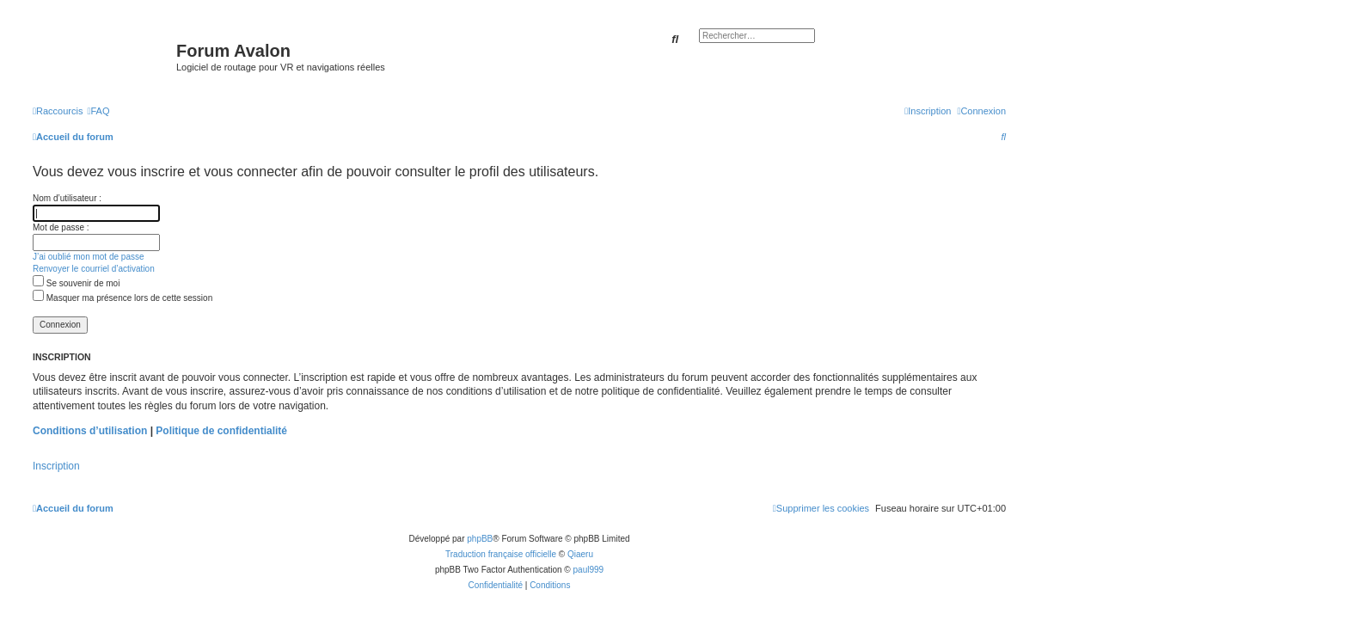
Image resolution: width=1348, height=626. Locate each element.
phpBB (480, 538)
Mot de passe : (61, 227)
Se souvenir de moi (76, 283)
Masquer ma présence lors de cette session (122, 298)
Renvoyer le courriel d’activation (94, 268)
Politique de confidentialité (221, 431)
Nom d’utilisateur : (67, 198)
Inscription (56, 466)
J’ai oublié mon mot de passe (88, 256)
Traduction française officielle (500, 554)
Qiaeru (580, 554)
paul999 (588, 569)
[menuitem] (98, 111)
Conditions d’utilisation (90, 431)
